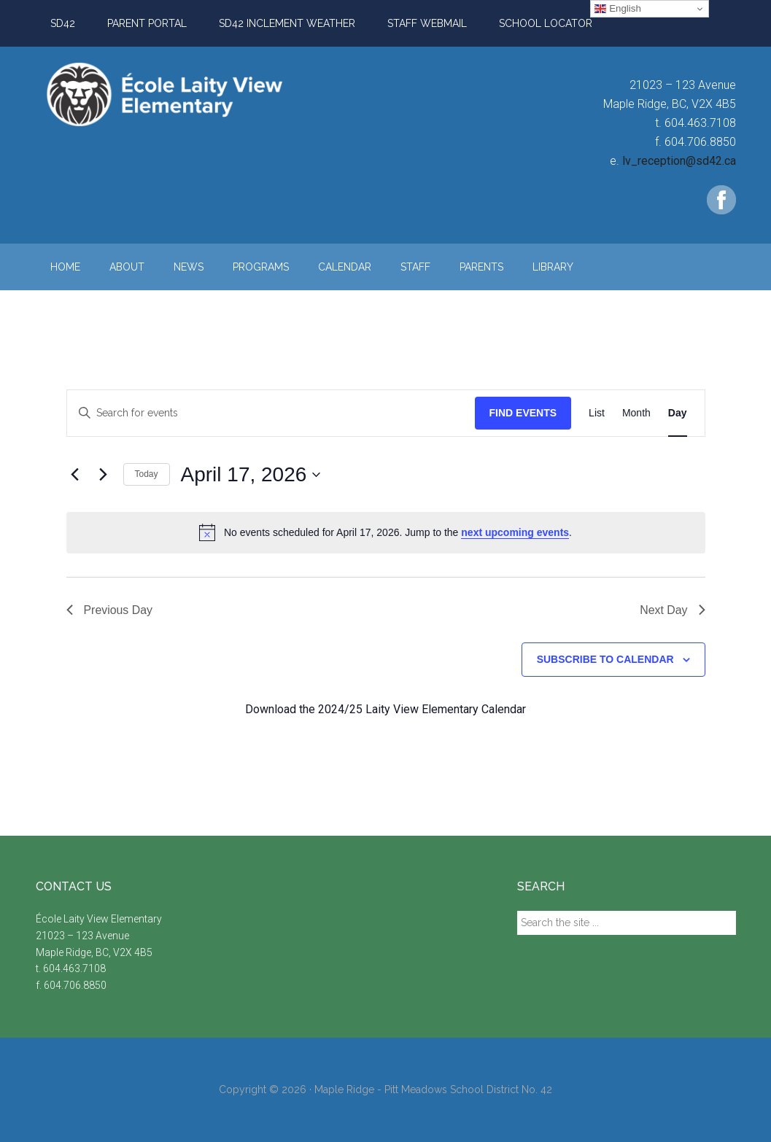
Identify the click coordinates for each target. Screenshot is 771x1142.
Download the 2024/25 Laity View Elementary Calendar (385, 709)
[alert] (385, 532)
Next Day (672, 610)
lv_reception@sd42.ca (679, 161)
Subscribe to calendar (605, 659)
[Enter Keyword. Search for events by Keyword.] (271, 413)
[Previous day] (75, 474)
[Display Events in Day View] (677, 413)
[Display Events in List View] (597, 413)
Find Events (523, 413)
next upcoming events (515, 532)
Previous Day (109, 610)
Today (146, 474)
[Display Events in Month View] (636, 413)
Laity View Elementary (174, 94)
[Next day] (103, 474)
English (617, 9)
